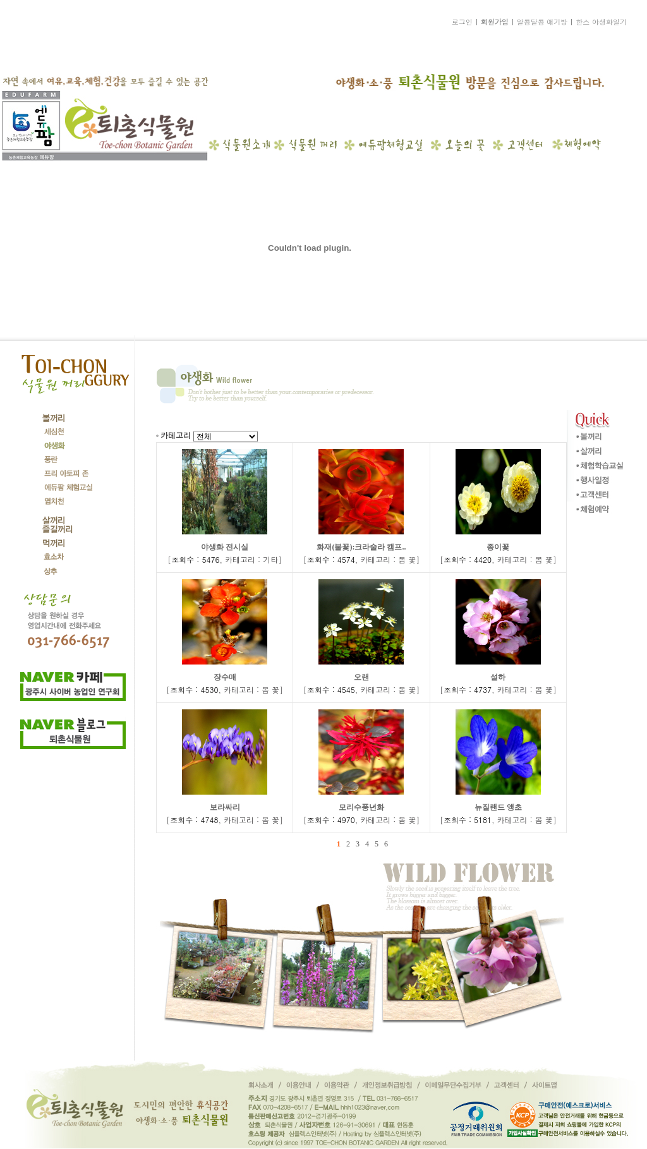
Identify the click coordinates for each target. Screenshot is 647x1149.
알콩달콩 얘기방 (542, 22)
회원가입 (495, 22)
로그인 (462, 22)
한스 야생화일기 (601, 22)
